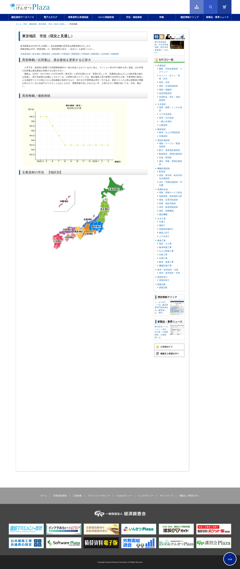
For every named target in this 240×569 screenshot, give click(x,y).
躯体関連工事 (165, 247)
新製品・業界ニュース (217, 17)
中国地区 (85, 54)
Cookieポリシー (124, 496)
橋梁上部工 (164, 232)
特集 (161, 17)
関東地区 (46, 54)
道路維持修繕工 (166, 229)
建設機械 (163, 214)
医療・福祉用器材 (167, 203)
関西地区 (76, 54)
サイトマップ (166, 496)
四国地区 (95, 54)
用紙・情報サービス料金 (170, 192)
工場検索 (77, 496)
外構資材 (163, 136)
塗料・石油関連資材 (168, 86)
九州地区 (105, 54)
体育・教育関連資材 (168, 207)
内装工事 (163, 254)
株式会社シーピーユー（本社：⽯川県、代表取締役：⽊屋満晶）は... (161, 331)
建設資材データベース (22, 17)
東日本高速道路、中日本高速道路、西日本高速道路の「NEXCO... (161, 47)
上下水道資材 (165, 114)
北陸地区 (56, 54)
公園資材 (163, 125)
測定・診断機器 (166, 211)
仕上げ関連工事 (166, 251)
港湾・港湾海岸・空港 (167, 270)
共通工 (162, 222)
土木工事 (161, 218)
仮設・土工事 (165, 243)
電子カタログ (50, 17)
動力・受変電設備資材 (169, 150)
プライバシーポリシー (99, 496)
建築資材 (161, 129)
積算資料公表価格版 (78, 17)
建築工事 (161, 240)
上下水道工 (164, 236)
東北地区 (36, 54)
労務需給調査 (60, 496)
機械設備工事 (165, 265)
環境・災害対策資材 (168, 200)
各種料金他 (162, 189)
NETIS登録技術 (106, 17)
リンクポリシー (146, 496)
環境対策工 (162, 277)
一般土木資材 (165, 121)
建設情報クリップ (189, 17)
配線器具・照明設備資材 (170, 154)
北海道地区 (25, 54)
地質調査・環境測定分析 (170, 196)
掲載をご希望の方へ (189, 496)
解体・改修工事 (166, 262)
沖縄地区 (115, 54)
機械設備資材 (163, 168)
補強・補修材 (165, 89)
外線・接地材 (165, 157)
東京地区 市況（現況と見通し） (53, 24)
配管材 (162, 171)
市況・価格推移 (134, 17)
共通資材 (161, 65)
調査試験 (161, 284)
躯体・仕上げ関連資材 (169, 132)
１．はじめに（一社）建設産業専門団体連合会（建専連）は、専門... (161, 307)
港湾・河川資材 (166, 118)
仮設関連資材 (165, 93)
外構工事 (163, 258)
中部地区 (66, 54)
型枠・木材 (164, 82)
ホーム (18, 24)
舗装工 (162, 225)
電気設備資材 (163, 140)
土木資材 (161, 104)
